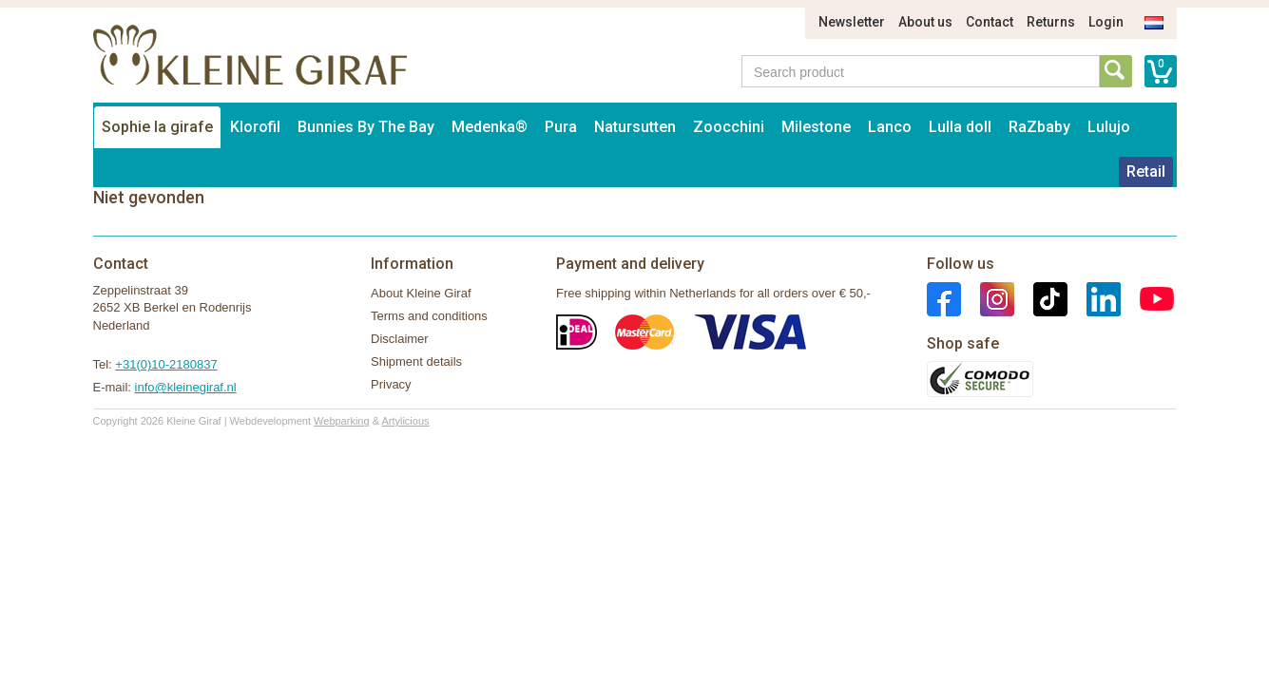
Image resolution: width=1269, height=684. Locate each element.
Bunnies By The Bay (366, 127)
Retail (1145, 171)
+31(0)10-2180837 (166, 364)
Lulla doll (960, 127)
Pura (561, 127)
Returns (1051, 21)
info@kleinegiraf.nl (186, 387)
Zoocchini (728, 127)
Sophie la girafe (157, 127)
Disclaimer (400, 339)
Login (1106, 21)
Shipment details (416, 361)
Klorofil (255, 127)
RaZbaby (1039, 127)
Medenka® (490, 127)
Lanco (890, 127)
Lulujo (1108, 127)
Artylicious (405, 421)
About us (925, 21)
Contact (989, 21)
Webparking (342, 421)
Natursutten (635, 127)
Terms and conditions (429, 316)
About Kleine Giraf (421, 293)
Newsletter (851, 21)
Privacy (391, 384)
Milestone (816, 127)
